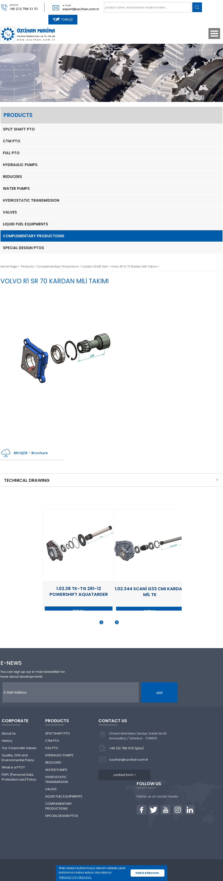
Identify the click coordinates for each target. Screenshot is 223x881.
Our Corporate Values (19, 748)
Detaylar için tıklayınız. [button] (75, 877)
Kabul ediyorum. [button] (147, 873)
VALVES (10, 212)
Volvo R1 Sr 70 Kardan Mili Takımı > (135, 266)
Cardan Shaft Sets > (96, 266)
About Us (9, 733)
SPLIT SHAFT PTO (19, 129)
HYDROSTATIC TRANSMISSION (31, 200)
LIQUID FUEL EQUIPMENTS (25, 224)
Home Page (9, 266)
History (7, 740)
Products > (29, 266)
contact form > (124, 775)
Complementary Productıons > (59, 266)
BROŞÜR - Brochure (24, 453)
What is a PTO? (13, 767)
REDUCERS (12, 176)
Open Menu (214, 33)
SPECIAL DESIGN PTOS (23, 247)
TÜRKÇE (63, 19)
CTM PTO (11, 141)
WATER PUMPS (16, 188)
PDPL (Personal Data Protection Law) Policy (19, 777)
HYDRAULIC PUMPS (20, 164)
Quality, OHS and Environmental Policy (18, 757)
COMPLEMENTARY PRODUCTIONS (33, 235)
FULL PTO (11, 152)
